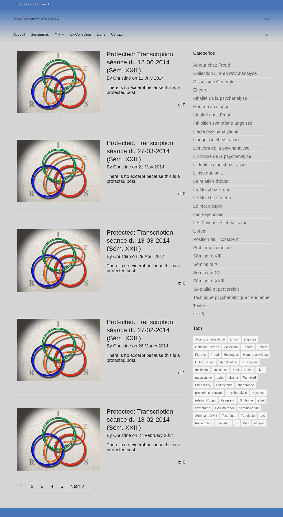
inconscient (250, 362)
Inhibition (201, 370)
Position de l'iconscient (216, 239)
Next (77, 486)
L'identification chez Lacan (219, 164)
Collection (231, 347)
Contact (117, 34)
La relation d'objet (210, 181)
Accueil (19, 34)
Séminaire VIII (207, 255)
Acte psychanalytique (210, 339)
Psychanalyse (237, 393)
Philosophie (224, 385)
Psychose (258, 393)
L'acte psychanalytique (216, 131)
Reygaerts (228, 400)
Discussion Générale (27, 4)
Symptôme (202, 408)
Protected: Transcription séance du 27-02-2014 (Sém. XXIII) (140, 330)
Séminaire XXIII (208, 280)
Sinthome (246, 400)
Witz (246, 423)
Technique (229, 415)
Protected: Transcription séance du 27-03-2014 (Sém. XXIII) (140, 151)
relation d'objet (205, 400)
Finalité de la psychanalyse (220, 98)
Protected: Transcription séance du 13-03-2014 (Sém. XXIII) (140, 240)
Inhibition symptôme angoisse (222, 123)
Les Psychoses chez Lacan (220, 222)
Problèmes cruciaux (213, 247)
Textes (199, 305)
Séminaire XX (207, 272)
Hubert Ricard (204, 362)
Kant (235, 370)
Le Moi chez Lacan (212, 197)
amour (234, 339)
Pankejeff (249, 377)
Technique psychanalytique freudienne (231, 297)
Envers (263, 347)
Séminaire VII (224, 408)
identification (228, 362)
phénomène (245, 385)
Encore (200, 89)
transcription (203, 423)
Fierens (200, 354)
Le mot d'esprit (208, 206)
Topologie (248, 415)
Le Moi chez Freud (211, 189)
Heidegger (231, 354)
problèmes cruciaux (208, 393)
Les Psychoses (208, 214)
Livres (199, 231)
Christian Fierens (207, 347)
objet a (233, 377)
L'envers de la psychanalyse (221, 148)
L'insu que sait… (209, 172)
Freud (215, 354)
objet (220, 377)
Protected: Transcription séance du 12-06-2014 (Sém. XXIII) (140, 62)
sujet (261, 400)
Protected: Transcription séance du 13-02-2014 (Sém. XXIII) (140, 419)
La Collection (80, 34)
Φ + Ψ (59, 34)
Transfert (223, 423)
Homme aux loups (211, 106)
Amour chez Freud (211, 65)
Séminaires (40, 34)
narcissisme (203, 377)
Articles (47, 4)
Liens (101, 34)
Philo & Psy (203, 385)
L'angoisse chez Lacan (216, 139)
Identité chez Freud (212, 114)
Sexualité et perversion (216, 289)
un (236, 423)
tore (262, 415)
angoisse (250, 339)
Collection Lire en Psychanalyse (225, 73)
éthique (259, 423)
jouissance (220, 370)
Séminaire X (205, 264)
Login (266, 18)
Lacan (248, 370)
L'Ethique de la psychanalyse (222, 156)
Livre (260, 370)
